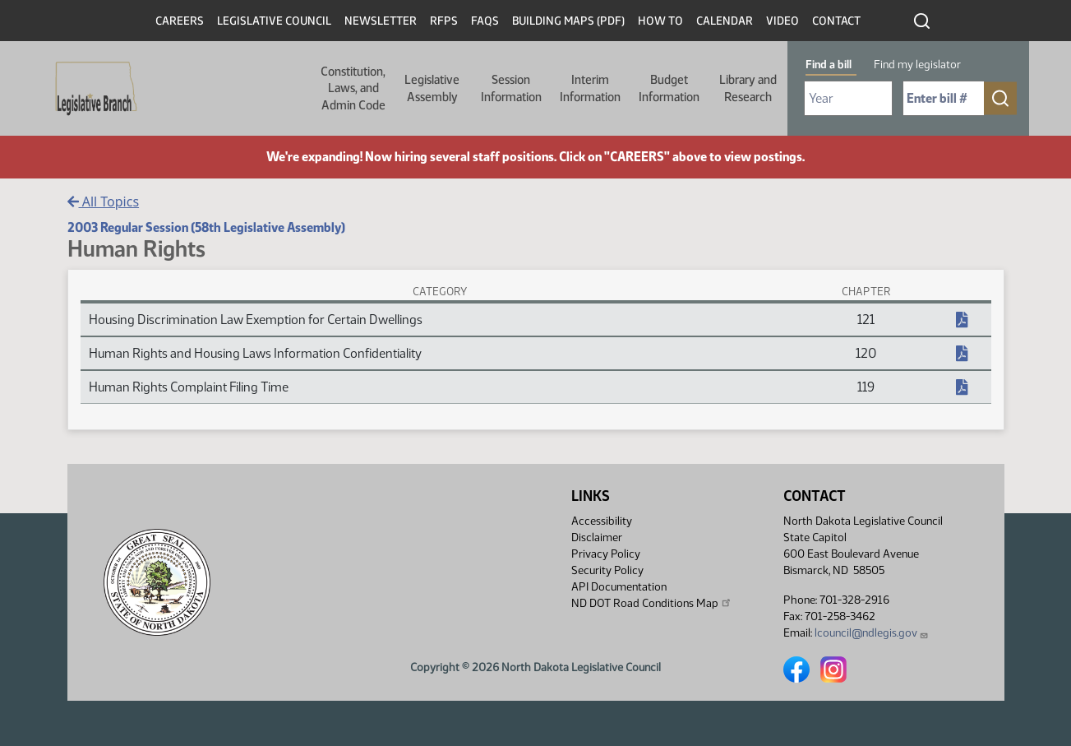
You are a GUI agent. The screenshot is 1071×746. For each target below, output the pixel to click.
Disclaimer (596, 537)
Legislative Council (274, 21)
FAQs (485, 21)
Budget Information (669, 88)
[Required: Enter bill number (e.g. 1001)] (944, 98)
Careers (179, 21)
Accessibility (601, 521)
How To (660, 21)
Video (782, 21)
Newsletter (380, 21)
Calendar (724, 21)
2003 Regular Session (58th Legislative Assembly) (206, 227)
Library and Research (748, 88)
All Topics (103, 201)
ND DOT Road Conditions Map (651, 602)
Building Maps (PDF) (568, 21)
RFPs (444, 21)
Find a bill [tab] (829, 65)
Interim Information (590, 88)
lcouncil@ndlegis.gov (872, 633)
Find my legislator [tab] (917, 65)
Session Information (511, 88)
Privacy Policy (605, 554)
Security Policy (607, 570)
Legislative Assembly (431, 88)
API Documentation (619, 587)
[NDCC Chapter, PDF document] (961, 320)
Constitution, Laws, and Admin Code (353, 88)
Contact (836, 21)
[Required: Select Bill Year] (848, 98)
